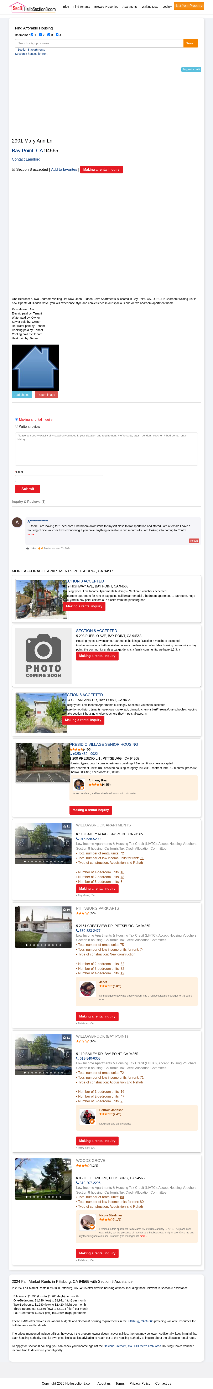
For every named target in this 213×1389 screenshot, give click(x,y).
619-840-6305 (88, 1058)
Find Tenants (81, 6)
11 (62, 861)
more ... (32, 534)
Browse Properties (106, 6)
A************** (37, 521)
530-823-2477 (88, 930)
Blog (66, 6)
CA (39, 150)
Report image (46, 394)
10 (58, 861)
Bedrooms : (22, 35)
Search (190, 43)
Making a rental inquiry (101, 169)
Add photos (22, 394)
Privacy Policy (140, 1383)
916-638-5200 (88, 839)
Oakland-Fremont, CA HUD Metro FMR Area (132, 1346)
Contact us (163, 1383)
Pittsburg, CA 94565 (141, 1321)
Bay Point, (23, 150)
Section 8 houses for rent (31, 53)
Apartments (130, 6)
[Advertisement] (106, 105)
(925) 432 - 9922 (90, 753)
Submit (27, 489)
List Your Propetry (189, 5)
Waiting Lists (150, 6)
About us (104, 1383)
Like (31, 548)
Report (194, 540)
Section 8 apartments (31, 49)
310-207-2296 (88, 1183)
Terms (120, 1383)
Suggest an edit (191, 69)
